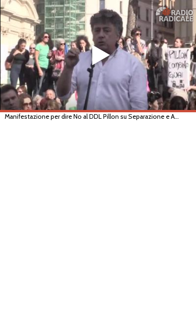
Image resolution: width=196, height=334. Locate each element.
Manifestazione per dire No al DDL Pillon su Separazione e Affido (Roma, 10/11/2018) (93, 116)
